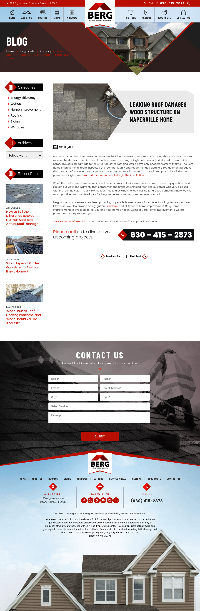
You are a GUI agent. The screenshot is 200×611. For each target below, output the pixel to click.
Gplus (97, 500)
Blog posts (164, 17)
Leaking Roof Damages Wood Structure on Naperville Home (158, 112)
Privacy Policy (137, 513)
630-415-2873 (172, 3)
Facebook (84, 500)
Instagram (110, 500)
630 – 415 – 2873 (161, 235)
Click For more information (69, 222)
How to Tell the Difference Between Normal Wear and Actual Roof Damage (22, 218)
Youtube (103, 500)
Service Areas (117, 478)
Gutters (131, 17)
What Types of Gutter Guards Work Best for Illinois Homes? (22, 267)
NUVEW (59, 513)
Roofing (43, 17)
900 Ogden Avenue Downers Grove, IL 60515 (53, 500)
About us (26, 17)
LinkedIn (116, 500)
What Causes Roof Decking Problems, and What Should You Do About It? (23, 317)
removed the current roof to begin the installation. (113, 175)
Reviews (147, 17)
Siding (57, 17)
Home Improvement (25, 110)
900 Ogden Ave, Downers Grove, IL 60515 (33, 3)
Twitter (90, 500)
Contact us (183, 17)
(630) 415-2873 (147, 501)
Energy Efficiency (23, 98)
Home (12, 17)
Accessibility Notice (117, 513)
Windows (72, 17)
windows (112, 206)
